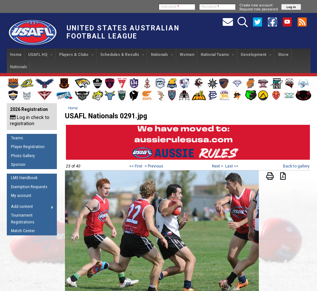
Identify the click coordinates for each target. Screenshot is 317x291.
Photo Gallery (23, 155)
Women (187, 54)
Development (256, 54)
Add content (30, 207)
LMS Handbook (24, 177)
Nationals (162, 54)
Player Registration (28, 146)
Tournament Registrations (22, 218)
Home (16, 54)
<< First (136, 166)
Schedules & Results (122, 54)
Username (170, 6)
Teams (17, 137)
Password (210, 6)
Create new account (255, 5)
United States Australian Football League (123, 32)
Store (283, 54)
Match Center (23, 230)
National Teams (217, 54)
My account (21, 195)
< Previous (153, 166)
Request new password (258, 9)
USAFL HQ (40, 54)
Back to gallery (296, 166)
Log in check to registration (29, 120)
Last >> (231, 166)
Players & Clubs (76, 54)
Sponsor (18, 164)
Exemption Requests (29, 186)
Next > (217, 166)
